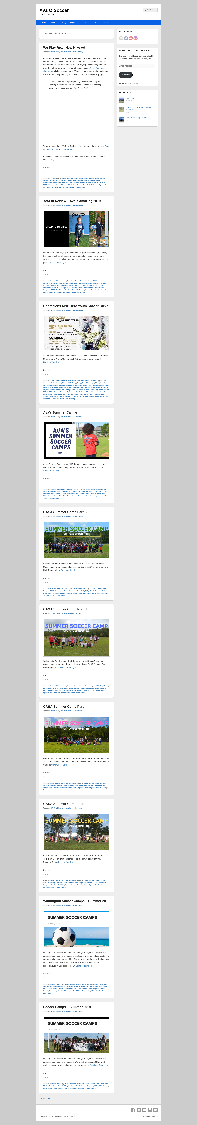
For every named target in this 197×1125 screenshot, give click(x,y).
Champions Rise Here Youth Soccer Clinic (75, 306)
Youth (72, 187)
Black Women (89, 178)
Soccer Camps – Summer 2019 (67, 1007)
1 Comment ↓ (78, 516)
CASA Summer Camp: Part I (64, 804)
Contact (106, 23)
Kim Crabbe (99, 285)
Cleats (45, 180)
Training (59, 292)
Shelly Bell (72, 185)
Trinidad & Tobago (63, 396)
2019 (95, 281)
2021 (64, 178)
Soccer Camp (61, 489)
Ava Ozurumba (65, 52)
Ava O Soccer (54, 10)
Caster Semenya (100, 178)
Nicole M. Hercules (78, 390)
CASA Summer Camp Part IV (65, 512)
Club (94, 283)
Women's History (63, 187)
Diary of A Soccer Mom (58, 281)
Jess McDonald (88, 285)
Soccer (95, 185)
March (88, 183)
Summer (52, 292)
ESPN (101, 385)
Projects (53, 178)
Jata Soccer (78, 285)
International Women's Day (62, 183)
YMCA (105, 496)
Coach (85, 385)
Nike (103, 183)
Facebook (133, 1110)
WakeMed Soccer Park (51, 399)
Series (59, 589)
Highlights (74, 23)
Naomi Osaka (96, 183)
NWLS (45, 392)
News (74, 381)
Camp (70, 283)
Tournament (65, 693)
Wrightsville (98, 496)
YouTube (144, 1110)
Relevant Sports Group (77, 392)
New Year (70, 281)
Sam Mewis (60, 290)
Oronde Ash (64, 392)
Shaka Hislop (91, 392)
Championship (52, 385)
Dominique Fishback (75, 180)
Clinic (52, 381)
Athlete (80, 178)
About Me (54, 23)
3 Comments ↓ (78, 905)
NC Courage (61, 288)
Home (44, 23)
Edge (55, 986)
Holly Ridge (93, 491)
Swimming (53, 991)
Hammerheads (55, 285)
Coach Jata (57, 1086)
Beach (78, 984)
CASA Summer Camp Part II (64, 706)
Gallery (96, 23)
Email (155, 1110)
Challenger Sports (54, 491)
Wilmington (66, 292)
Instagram (150, 1110)
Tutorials (85, 23)
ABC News (67, 149)
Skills (90, 185)
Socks (80, 394)
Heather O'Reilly (67, 285)
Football (46, 285)
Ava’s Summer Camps (60, 412)
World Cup (77, 991)
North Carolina (71, 288)
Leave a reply (78, 52)
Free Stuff (87, 387)
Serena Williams (61, 185)
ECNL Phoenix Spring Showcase (136, 118)
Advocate (46, 383)
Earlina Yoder (93, 385)
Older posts (44, 1099)
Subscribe (125, 75)
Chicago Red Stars (65, 385)
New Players (85, 986)
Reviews (53, 489)
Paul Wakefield (99, 288)
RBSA (53, 290)
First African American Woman (61, 387)
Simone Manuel (82, 185)
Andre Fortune (56, 383)
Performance (95, 986)
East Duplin (66, 1086)
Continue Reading (57, 262)
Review (93, 494)
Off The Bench (53, 392)
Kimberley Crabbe (78, 183)
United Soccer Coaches (79, 396)
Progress (51, 185)
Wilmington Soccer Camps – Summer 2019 (76, 901)
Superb (45, 991)
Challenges (83, 283)
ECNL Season (130, 98)
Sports (101, 185)
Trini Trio (53, 396)
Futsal (66, 986)
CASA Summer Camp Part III (65, 609)
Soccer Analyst (59, 394)
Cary (83, 383)
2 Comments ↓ (78, 417)
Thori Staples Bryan (96, 394)
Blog (64, 23)
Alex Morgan (57, 283)
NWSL (45, 185)
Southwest (102, 290)
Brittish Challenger (77, 1084)
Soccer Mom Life (81, 281)
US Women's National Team (99, 396)
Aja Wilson (73, 178)
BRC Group (72, 383)
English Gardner (89, 180)
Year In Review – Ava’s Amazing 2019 (72, 201)
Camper (104, 489)
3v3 (101, 686)
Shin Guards (69, 290)
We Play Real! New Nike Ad (64, 47)
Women (53, 187)
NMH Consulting (92, 390)
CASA (75, 283)
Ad (68, 178)
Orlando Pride (88, 288)
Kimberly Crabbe (49, 494)
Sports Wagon (102, 593)
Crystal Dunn (62, 180)
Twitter (139, 1110)
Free (81, 387)
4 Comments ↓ (78, 613)
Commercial (53, 180)
